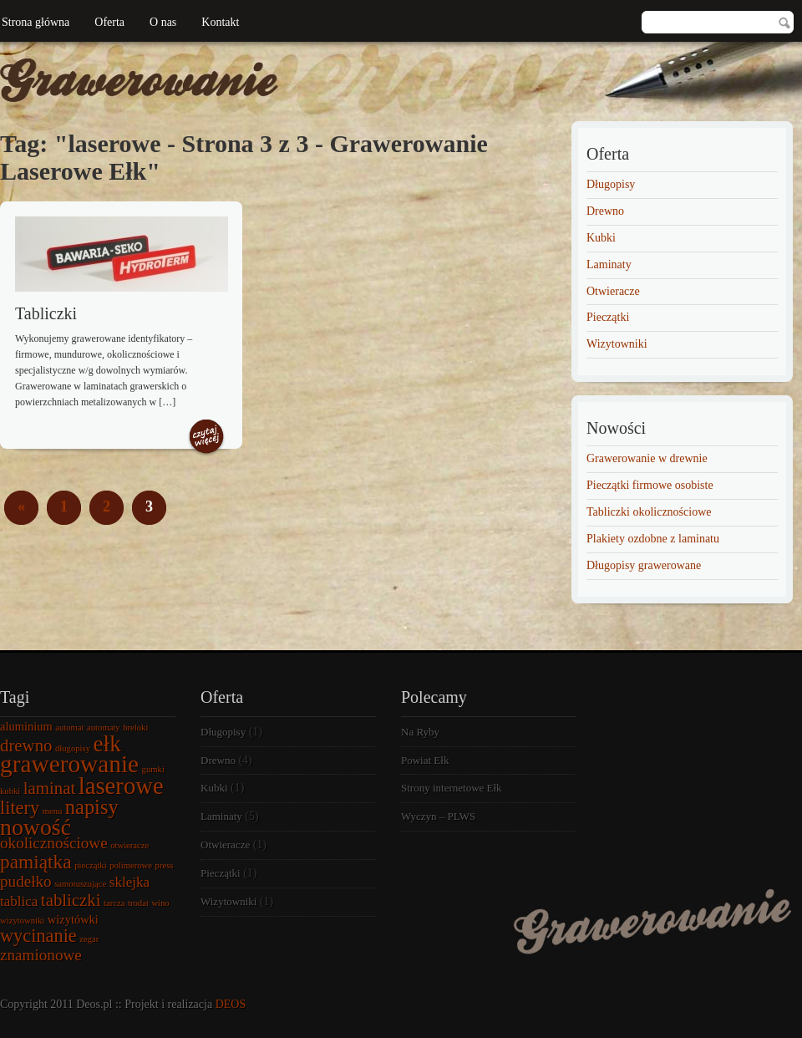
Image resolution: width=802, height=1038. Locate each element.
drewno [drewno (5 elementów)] (26, 745)
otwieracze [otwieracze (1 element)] (129, 845)
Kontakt (220, 22)
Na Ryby (420, 731)
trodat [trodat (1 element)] (138, 903)
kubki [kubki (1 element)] (10, 791)
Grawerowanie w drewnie (647, 458)
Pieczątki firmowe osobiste (649, 485)
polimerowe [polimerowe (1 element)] (130, 865)
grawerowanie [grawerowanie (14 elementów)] (69, 764)
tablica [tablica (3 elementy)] (19, 901)
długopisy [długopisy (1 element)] (72, 748)
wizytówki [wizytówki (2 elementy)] (73, 919)
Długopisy (610, 184)
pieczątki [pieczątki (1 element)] (90, 865)
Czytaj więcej (206, 438)
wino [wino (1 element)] (160, 903)
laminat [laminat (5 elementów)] (49, 788)
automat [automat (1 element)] (69, 727)
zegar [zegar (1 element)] (89, 939)
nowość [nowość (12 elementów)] (35, 827)
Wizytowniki (616, 344)
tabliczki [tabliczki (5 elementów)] (71, 900)
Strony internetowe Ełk (451, 787)
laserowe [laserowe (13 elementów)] (121, 785)
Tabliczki (46, 313)
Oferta (109, 22)
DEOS (231, 1004)
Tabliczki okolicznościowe (648, 512)
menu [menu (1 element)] (53, 811)
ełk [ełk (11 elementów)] (107, 743)
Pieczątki (607, 317)
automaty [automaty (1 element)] (103, 727)
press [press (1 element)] (164, 865)
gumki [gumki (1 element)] (153, 769)
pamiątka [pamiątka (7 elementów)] (36, 862)
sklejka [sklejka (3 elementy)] (129, 882)
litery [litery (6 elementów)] (19, 807)
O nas (163, 22)
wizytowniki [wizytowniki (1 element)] (22, 920)
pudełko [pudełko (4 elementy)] (26, 881)
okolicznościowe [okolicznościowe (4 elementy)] (54, 843)
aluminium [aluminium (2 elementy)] (26, 726)
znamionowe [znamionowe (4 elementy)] (41, 955)
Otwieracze (613, 291)
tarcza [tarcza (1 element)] (114, 903)
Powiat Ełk (425, 760)
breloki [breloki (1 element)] (135, 727)
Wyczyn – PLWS (438, 816)
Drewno (605, 211)
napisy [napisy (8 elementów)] (92, 807)
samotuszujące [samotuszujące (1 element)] (80, 883)
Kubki (601, 238)
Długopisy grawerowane (643, 565)
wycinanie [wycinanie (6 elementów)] (38, 935)
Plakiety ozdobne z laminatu (652, 538)
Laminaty (609, 264)
